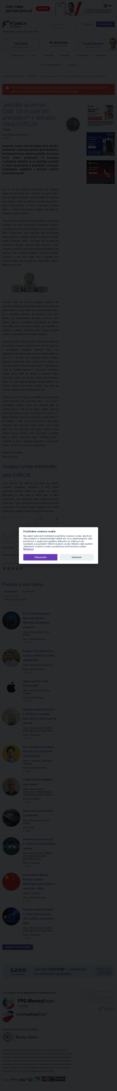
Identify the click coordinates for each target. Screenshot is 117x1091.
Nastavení (28, 549)
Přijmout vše (40, 557)
